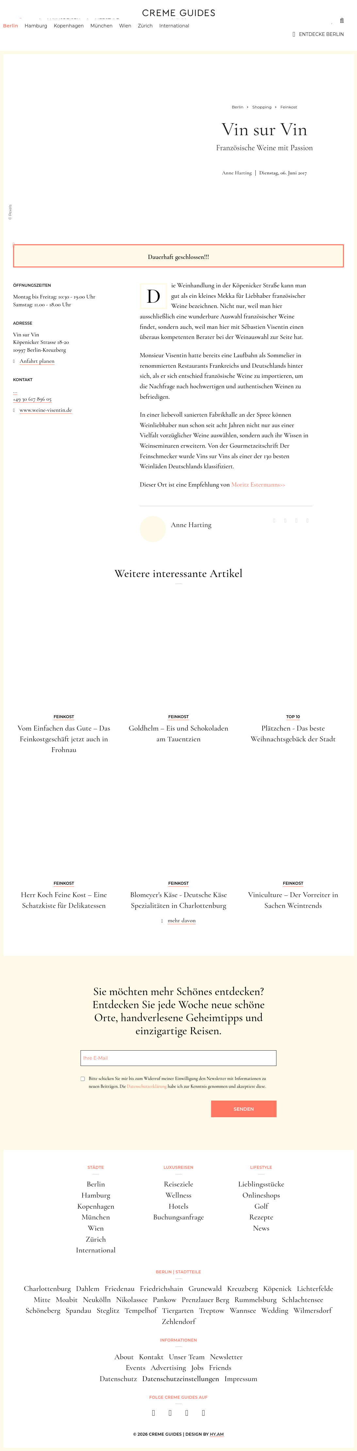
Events (136, 1367)
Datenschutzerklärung (147, 1086)
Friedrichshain (161, 1288)
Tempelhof (140, 1310)
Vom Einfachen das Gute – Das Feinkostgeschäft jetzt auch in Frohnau (64, 738)
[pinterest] (187, 1415)
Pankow (164, 1299)
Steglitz (108, 1310)
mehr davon (182, 920)
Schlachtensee (302, 1299)
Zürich (155, 34)
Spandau (78, 1310)
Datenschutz (118, 1378)
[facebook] (154, 1415)
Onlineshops (261, 1195)
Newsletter (226, 1357)
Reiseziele (178, 1184)
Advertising (168, 1367)
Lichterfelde (315, 1288)
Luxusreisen (63, 21)
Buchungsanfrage (178, 1217)
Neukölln (97, 1299)
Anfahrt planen (37, 361)
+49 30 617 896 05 (32, 398)
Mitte (42, 1299)
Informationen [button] (178, 1340)
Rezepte (261, 1217)
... (15, 391)
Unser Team (187, 1357)
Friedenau (120, 1288)
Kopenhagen (79, 34)
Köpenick (277, 1288)
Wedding (274, 1310)
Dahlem (88, 1288)
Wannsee (243, 1310)
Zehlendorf (178, 1321)
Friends (220, 1367)
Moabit (67, 1299)
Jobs (197, 1367)
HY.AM (217, 1434)
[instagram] (170, 1415)
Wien (135, 34)
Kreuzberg (242, 1288)
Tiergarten (178, 1310)
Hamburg (46, 34)
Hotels (178, 1206)
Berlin (20, 34)
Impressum (240, 1378)
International (185, 34)
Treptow (211, 1310)
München (112, 34)
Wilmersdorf (312, 1310)
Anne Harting (237, 172)
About (124, 1357)
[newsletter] (204, 1415)
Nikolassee (131, 1299)
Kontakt (151, 1357)
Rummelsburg (255, 1299)
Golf (261, 1206)
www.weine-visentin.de (46, 410)
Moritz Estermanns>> (258, 485)
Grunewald (205, 1288)
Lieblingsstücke (261, 1184)
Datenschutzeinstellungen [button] (180, 1378)
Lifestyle (107, 21)
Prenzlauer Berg (205, 1299)
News (261, 1228)
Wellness (178, 1195)
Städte (23, 21)
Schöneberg (42, 1310)
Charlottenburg (47, 1288)
